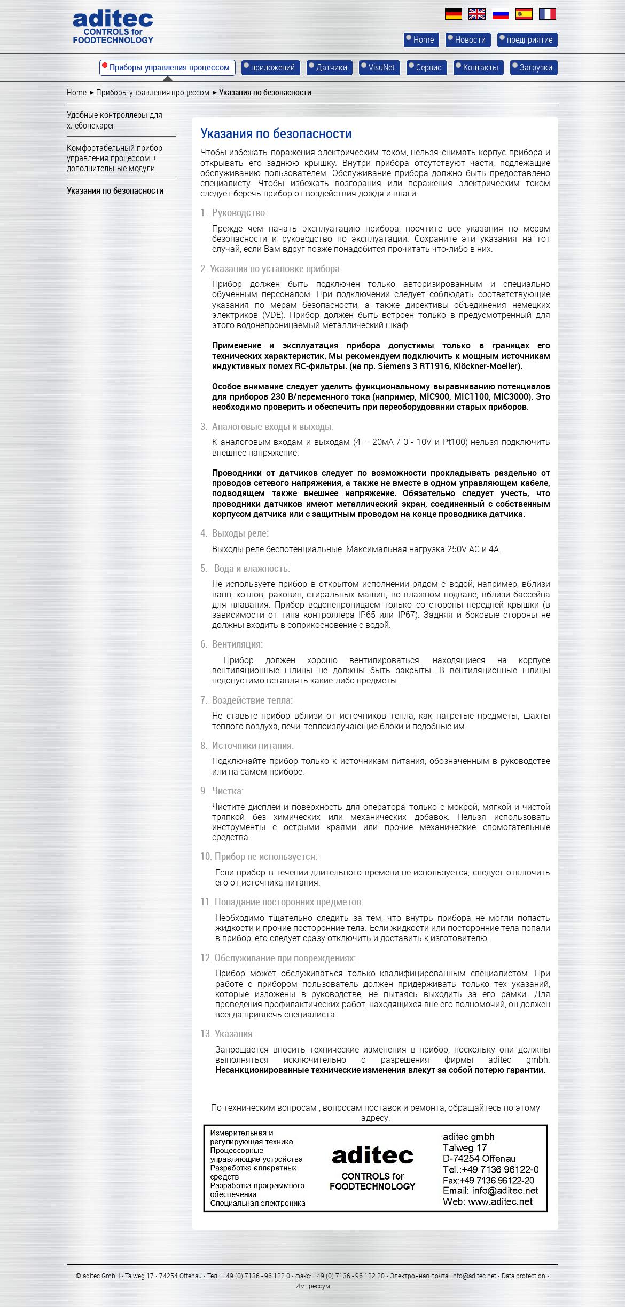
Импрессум (312, 1285)
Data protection (523, 1275)
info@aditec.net (473, 1275)
